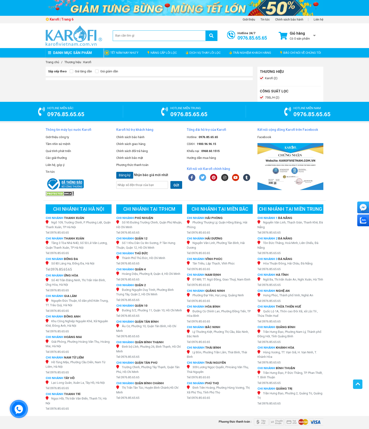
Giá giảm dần (106, 71)
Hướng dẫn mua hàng (201, 158)
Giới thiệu (249, 19)
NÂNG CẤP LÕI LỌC (162, 52)
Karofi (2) (268, 78)
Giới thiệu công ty (57, 137)
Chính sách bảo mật (129, 158)
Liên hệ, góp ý (55, 165)
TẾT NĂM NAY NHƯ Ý (124, 52)
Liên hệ (318, 19)
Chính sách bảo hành (289, 19)
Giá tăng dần (81, 71)
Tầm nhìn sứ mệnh (58, 144)
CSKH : (201, 144)
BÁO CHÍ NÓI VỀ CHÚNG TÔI (300, 52)
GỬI (176, 185)
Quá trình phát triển (58, 151)
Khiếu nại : (203, 151)
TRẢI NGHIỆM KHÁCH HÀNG (250, 52)
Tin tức (265, 19)
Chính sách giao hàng (130, 144)
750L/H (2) (269, 97)
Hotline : (202, 137)
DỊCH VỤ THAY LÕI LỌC (203, 52)
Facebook (264, 137)
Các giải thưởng (56, 158)
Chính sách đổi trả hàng (132, 151)
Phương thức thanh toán (132, 165)
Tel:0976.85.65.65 (57, 232)
